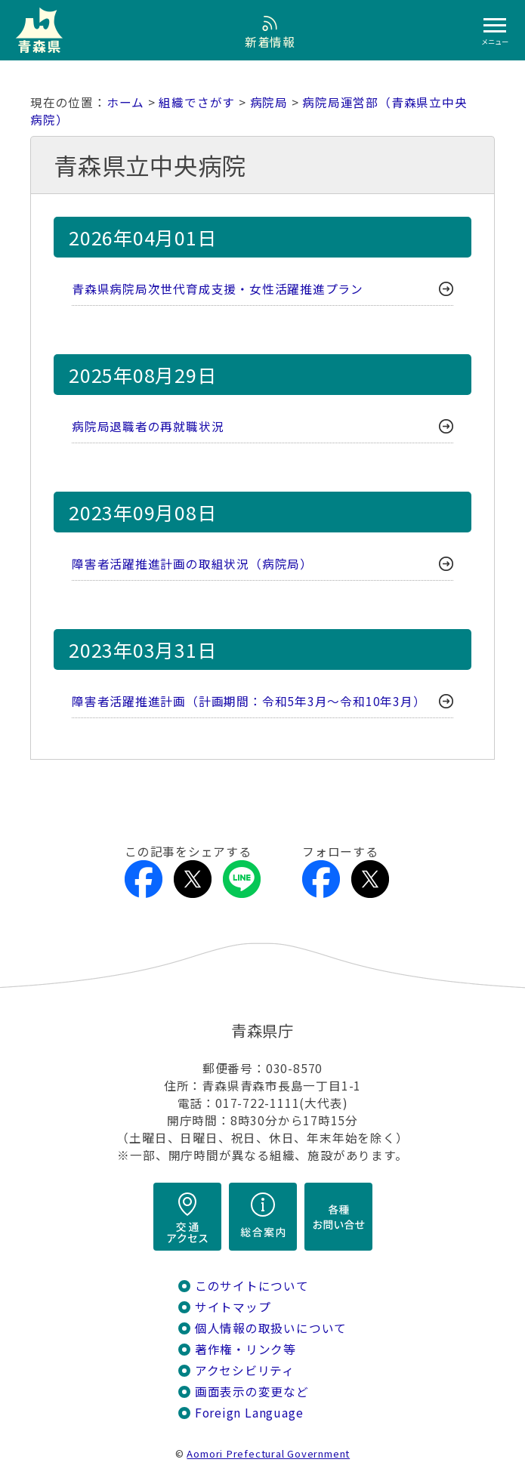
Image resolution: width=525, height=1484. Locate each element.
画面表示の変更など (252, 1391)
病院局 (269, 102)
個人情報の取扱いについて (271, 1328)
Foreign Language (249, 1412)
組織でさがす (197, 102)
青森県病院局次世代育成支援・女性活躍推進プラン (217, 289)
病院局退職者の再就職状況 (148, 426)
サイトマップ (233, 1307)
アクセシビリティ (245, 1370)
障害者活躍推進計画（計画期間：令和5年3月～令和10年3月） (249, 701)
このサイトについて (252, 1285)
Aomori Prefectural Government (268, 1453)
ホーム (125, 102)
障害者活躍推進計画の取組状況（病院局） (192, 563)
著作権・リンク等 (245, 1349)
